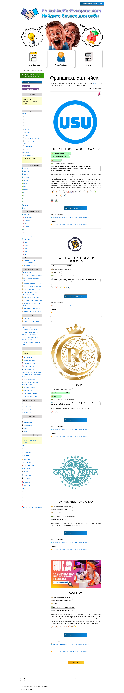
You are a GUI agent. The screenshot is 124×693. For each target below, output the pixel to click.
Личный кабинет (61, 58)
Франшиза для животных (29, 393)
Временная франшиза (29, 387)
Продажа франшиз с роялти (30, 321)
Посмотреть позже (28, 465)
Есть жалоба (26, 482)
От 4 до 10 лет (26, 406)
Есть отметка (27, 452)
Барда (25, 245)
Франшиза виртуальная (29, 396)
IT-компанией (96, 83)
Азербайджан (26, 177)
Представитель (27, 422)
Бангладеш (25, 202)
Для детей (25, 152)
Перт (25, 223)
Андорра (25, 189)
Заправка (26, 132)
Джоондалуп (27, 217)
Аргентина (25, 193)
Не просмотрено (27, 449)
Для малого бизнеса (28, 379)
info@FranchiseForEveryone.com (39, 686)
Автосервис (27, 126)
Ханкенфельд (27, 236)
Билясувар (27, 248)
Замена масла (27, 129)
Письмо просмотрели (29, 495)
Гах (24, 254)
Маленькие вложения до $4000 (31, 286)
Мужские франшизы (28, 360)
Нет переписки (27, 492)
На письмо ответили (29, 501)
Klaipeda (25, 168)
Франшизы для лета (28, 390)
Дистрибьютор (27, 425)
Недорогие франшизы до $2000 (31, 283)
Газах (25, 251)
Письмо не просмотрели (30, 498)
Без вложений (26, 272)
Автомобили (27, 120)
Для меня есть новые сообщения (32, 507)
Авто (24, 114)
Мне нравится (27, 462)
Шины (25, 149)
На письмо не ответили (29, 504)
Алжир (24, 183)
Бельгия (25, 208)
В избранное (26, 459)
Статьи (88, 58)
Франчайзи (25, 419)
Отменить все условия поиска (30, 89)
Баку (25, 242)
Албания (25, 180)
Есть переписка (27, 489)
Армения (25, 196)
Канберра (26, 220)
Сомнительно (27, 468)
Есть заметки (27, 475)
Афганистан (26, 199)
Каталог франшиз (33, 58)
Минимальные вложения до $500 (32, 275)
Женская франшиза (28, 357)
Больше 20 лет (26, 412)
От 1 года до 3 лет (27, 403)
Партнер (25, 431)
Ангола (24, 186)
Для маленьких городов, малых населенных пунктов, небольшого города (31, 374)
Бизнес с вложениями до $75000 (32, 308)
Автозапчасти (27, 117)
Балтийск (25, 86)
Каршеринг (27, 135)
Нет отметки (26, 455)
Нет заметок (26, 478)
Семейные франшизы (28, 363)
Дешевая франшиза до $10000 (31, 289)
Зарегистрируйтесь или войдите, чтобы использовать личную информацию (31, 440)
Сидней (26, 227)
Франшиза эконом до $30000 (30, 297)
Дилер (24, 428)
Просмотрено (27, 446)
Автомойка (27, 123)
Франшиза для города (28, 369)
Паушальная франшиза (29, 265)
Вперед (75, 662)
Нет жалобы (26, 485)
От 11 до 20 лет (27, 409)
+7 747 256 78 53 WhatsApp (26, 688)
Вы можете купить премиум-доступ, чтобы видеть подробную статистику (70, 224)
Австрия (25, 174)
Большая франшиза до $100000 (31, 311)
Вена (25, 233)
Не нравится (26, 471)
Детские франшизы (28, 366)
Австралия (25, 171)
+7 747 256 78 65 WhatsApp (26, 689)
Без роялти (25, 318)
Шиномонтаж (27, 146)
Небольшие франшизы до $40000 (32, 300)
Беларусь (25, 205)
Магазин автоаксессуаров (31, 138)
